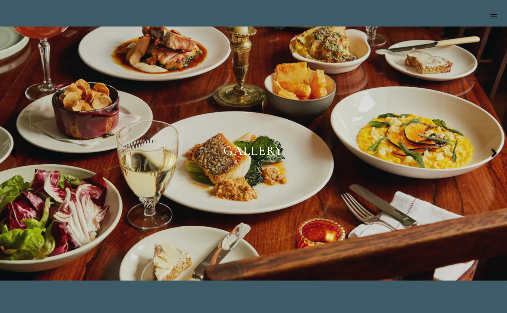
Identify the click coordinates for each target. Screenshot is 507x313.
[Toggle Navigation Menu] (494, 16)
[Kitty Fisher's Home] (249, 14)
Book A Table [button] (467, 16)
